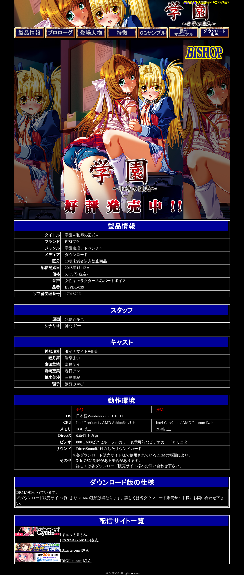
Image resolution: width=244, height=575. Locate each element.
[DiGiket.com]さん (53, 561)
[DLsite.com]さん (52, 550)
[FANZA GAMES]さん (79, 540)
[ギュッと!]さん (51, 535)
